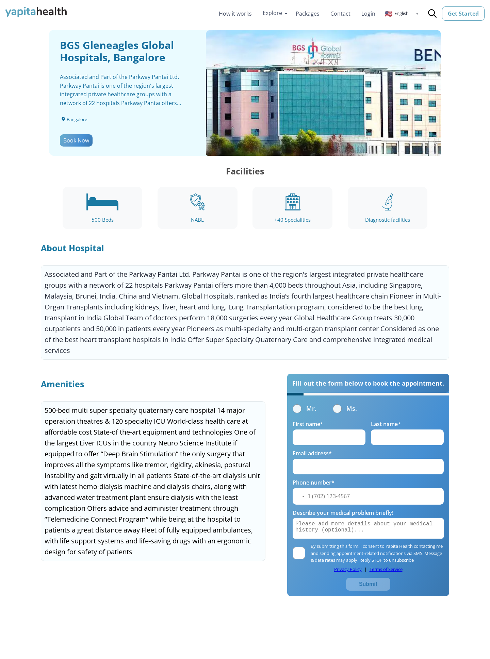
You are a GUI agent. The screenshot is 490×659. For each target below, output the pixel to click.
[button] (402, 14)
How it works (235, 13)
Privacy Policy (348, 569)
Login (368, 13)
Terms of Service (386, 569)
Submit (368, 584)
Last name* (386, 424)
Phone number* (313, 482)
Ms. (345, 408)
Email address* (312, 453)
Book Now (76, 140)
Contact (340, 13)
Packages (308, 13)
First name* (308, 424)
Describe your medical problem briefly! (343, 513)
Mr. (304, 408)
